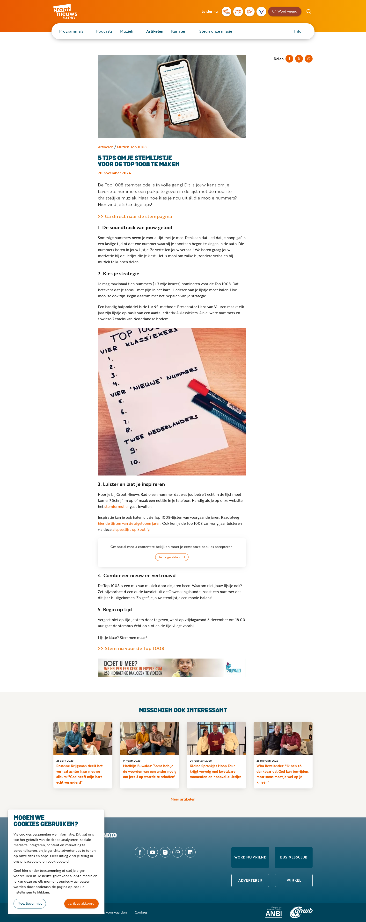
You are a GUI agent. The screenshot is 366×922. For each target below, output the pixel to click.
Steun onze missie (215, 31)
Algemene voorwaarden (108, 912)
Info (297, 31)
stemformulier (116, 506)
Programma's (71, 31)
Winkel (294, 880)
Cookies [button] (141, 912)
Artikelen (154, 31)
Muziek (126, 31)
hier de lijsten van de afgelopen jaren (129, 523)
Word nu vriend (250, 857)
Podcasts (104, 31)
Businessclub (293, 857)
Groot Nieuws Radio (70, 11)
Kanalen (178, 31)
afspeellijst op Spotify (130, 529)
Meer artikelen (183, 799)
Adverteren (250, 880)
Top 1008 (138, 146)
